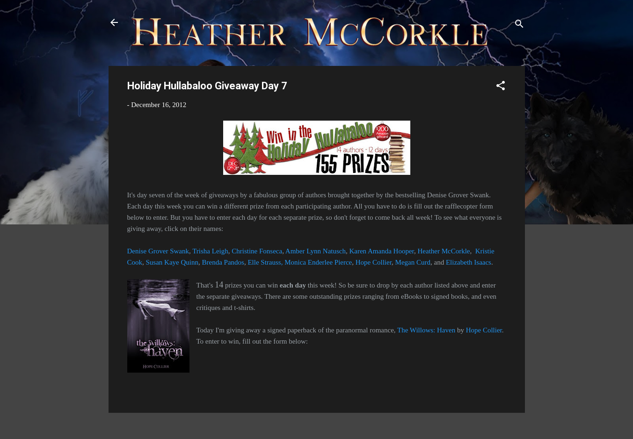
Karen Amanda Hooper (381, 251)
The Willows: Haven (426, 330)
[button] (500, 87)
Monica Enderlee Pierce (318, 262)
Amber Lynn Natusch (315, 251)
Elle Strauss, (265, 262)
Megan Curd (412, 262)
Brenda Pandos (223, 262)
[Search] (519, 25)
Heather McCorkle (443, 251)
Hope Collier (374, 262)
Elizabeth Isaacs (468, 262)
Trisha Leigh (210, 251)
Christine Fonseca (257, 251)
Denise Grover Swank (158, 251)
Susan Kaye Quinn (172, 262)
